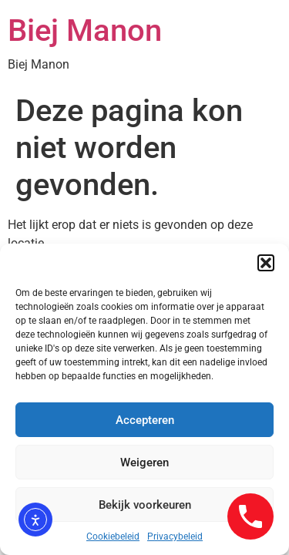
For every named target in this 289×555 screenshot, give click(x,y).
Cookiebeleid (112, 536)
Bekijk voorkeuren (145, 505)
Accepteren (145, 420)
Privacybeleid (175, 536)
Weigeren (144, 462)
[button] (266, 263)
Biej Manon (85, 30)
